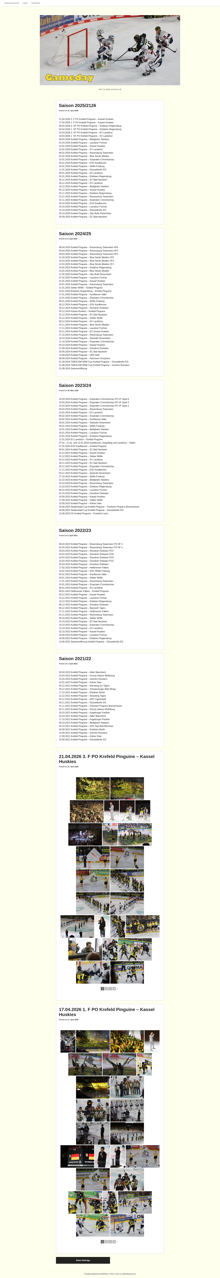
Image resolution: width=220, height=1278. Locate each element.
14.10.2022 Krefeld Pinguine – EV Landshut (81, 628)
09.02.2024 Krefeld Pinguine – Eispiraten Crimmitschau (86, 416)
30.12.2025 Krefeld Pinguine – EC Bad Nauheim (83, 180)
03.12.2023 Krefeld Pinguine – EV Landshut (81, 459)
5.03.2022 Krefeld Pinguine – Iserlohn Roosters (83, 679)
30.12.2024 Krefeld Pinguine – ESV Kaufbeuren (82, 304)
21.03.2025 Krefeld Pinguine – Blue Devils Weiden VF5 (86, 257)
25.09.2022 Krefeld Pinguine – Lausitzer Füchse (83, 635)
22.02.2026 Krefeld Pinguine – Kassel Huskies (82, 146)
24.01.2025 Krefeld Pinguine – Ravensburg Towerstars (86, 284)
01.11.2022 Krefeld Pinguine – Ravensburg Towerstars (86, 615)
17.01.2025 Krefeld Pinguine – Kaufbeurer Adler (83, 294)
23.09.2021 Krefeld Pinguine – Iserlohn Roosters (83, 733)
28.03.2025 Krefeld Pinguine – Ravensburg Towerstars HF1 (88, 254)
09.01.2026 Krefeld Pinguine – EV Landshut (81, 173)
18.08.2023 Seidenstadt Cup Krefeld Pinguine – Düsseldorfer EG (91, 510)
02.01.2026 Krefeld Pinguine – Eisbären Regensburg (85, 176)
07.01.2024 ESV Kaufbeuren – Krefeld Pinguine (82, 446)
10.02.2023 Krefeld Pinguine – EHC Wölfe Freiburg (84, 571)
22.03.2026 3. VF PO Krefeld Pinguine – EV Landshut (86, 132)
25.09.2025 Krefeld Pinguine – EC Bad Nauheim (83, 217)
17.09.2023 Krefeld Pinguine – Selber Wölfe (81, 500)
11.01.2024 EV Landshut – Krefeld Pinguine (81, 439)
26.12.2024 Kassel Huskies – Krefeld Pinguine (82, 311)
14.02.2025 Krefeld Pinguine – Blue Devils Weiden (84, 271)
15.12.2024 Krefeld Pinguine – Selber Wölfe (81, 318)
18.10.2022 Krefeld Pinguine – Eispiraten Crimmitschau (86, 625)
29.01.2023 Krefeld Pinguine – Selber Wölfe (81, 578)
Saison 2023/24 (75, 385)
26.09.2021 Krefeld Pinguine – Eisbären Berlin (82, 729)
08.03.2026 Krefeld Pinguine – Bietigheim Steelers (84, 139)
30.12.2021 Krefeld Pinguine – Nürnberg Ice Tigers (84, 686)
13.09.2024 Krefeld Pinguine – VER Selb (79, 355)
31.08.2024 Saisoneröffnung (73, 368)
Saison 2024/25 (75, 233)
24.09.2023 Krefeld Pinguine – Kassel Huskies (82, 496)
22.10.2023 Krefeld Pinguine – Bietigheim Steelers (84, 480)
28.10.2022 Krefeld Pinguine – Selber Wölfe (81, 618)
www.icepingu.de (11, 3)
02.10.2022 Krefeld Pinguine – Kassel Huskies (82, 631)
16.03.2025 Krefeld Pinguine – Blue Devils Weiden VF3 (86, 261)
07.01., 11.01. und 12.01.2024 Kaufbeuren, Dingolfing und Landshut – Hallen (97, 443)
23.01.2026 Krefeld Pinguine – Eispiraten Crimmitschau (86, 159)
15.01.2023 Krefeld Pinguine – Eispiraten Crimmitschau (86, 584)
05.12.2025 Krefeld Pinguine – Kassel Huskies (82, 190)
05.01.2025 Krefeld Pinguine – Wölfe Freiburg (82, 301)
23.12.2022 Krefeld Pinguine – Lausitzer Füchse (83, 598)
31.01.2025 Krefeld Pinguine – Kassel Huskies (82, 281)
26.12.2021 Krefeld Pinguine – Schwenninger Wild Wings (87, 689)
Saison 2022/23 (75, 530)
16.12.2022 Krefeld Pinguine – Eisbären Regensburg (85, 601)
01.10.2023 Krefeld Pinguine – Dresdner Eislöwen (84, 493)
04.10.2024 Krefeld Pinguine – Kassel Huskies (82, 345)
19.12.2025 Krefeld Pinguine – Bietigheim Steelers (84, 186)
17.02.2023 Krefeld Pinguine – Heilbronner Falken (84, 567)
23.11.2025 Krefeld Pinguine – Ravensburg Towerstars (86, 196)
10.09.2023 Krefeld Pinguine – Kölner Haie (80, 503)
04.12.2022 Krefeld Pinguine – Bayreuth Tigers (82, 608)
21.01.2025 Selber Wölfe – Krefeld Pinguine (81, 288)
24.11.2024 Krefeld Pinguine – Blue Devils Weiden (84, 325)
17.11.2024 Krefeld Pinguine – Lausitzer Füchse (83, 328)
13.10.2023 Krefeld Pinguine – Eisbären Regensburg (85, 486)
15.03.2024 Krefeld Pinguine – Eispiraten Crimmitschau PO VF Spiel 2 (94, 406)
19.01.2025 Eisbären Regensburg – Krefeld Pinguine (85, 291)
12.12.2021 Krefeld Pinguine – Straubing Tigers (82, 696)
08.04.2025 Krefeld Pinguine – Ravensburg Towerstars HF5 (88, 247)
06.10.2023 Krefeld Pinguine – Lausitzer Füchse (83, 490)
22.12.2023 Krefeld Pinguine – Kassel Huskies (82, 453)
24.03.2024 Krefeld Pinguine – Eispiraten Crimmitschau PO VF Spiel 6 (94, 399)
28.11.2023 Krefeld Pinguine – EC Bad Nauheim (83, 463)
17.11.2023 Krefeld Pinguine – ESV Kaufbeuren (82, 470)
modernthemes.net (129, 1274)
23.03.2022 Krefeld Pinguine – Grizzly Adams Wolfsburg (87, 675)
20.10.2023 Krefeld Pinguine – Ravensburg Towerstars (86, 483)
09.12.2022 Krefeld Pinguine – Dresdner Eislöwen (84, 604)
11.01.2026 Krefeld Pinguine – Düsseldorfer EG (82, 169)
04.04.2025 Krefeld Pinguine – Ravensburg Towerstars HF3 (88, 250)
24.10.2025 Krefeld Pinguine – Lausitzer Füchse (83, 206)
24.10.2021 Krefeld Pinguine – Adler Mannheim (82, 716)
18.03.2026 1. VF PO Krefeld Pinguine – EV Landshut (86, 136)
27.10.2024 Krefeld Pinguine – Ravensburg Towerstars (86, 335)
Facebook (35, 3)
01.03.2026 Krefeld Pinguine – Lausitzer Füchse (83, 143)
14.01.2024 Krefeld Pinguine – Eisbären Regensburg (85, 436)
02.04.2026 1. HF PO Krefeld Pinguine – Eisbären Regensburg (90, 129)
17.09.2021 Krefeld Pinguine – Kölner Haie (80, 736)
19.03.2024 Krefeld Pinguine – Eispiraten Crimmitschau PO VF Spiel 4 (94, 402)
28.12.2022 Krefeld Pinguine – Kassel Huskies (82, 594)
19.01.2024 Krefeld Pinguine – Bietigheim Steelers (84, 429)
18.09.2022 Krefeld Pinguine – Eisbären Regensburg (85, 638)
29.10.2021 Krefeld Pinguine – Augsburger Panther (84, 712)
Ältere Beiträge (83, 1260)
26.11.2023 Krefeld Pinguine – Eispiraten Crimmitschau (86, 466)
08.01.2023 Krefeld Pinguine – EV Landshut (81, 588)
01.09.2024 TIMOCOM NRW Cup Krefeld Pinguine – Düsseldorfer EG (94, 362)
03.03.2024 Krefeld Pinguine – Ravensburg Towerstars (86, 409)
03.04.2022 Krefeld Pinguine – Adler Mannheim (82, 672)
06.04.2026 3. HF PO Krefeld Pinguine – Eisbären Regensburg (90, 126)
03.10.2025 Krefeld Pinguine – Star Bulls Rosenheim (85, 213)
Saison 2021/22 (75, 658)
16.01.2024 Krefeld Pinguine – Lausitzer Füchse (83, 433)
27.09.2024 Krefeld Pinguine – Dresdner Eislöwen (84, 348)
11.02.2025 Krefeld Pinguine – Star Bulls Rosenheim (85, 274)
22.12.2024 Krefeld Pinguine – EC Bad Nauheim (83, 314)
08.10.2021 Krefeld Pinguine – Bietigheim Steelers (84, 723)
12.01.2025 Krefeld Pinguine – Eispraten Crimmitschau (86, 298)
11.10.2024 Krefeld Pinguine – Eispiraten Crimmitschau (86, 341)
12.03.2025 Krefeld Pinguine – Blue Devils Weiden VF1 (86, 264)
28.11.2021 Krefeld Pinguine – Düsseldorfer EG (82, 702)
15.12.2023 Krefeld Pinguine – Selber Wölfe (81, 456)
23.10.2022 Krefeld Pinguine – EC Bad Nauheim (83, 621)
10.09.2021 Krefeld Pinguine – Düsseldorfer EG (82, 739)
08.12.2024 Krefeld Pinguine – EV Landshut (81, 321)
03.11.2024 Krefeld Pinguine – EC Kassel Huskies (84, 331)
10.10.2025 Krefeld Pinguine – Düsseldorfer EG (82, 210)
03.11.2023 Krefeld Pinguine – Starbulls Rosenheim (84, 473)
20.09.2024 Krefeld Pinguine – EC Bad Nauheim (83, 351)
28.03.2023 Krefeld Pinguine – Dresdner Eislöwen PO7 (86, 551)
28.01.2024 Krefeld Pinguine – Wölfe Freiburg (82, 426)
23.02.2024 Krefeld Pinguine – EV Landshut (81, 412)
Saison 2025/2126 (77, 105)
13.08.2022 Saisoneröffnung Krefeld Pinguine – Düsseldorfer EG (91, 641)
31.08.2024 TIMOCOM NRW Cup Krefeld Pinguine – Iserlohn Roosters (94, 365)
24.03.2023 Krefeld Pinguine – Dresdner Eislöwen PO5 (86, 554)
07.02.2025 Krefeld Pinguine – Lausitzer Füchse (83, 277)
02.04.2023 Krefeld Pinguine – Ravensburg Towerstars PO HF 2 (91, 547)
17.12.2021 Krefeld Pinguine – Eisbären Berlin (82, 692)
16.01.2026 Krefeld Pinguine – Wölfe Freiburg (82, 166)
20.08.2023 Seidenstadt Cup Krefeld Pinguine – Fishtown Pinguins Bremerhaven (99, 507)
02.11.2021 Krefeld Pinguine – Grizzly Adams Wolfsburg (87, 709)
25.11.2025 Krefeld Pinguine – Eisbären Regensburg (85, 193)
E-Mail (25, 3)
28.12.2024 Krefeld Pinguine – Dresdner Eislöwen (84, 308)
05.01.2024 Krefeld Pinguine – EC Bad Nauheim (83, 449)
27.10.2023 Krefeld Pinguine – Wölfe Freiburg (82, 476)
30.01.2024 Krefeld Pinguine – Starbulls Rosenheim (84, 422)
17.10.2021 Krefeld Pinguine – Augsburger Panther (84, 719)
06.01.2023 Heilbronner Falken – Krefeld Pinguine (84, 591)
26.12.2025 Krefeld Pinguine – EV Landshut (81, 183)
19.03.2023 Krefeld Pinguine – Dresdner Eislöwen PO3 (86, 557)
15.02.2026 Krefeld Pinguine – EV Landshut (81, 149)
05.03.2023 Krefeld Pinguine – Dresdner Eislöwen (84, 564)
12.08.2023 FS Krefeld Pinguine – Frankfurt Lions (83, 513)
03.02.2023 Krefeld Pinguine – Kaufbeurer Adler (83, 574)
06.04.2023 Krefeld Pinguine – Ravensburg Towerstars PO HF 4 (91, 544)
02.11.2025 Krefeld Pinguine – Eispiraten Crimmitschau (86, 200)
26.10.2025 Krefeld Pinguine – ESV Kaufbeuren (82, 203)
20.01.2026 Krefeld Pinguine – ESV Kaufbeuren (82, 163)
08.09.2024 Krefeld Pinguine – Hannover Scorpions (84, 358)
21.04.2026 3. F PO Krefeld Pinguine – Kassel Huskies (86, 119)
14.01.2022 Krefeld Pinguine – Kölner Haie (80, 682)
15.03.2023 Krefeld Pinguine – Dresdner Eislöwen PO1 (86, 561)
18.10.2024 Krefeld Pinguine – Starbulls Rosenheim (84, 338)
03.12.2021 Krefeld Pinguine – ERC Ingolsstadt (82, 699)
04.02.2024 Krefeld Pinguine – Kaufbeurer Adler (83, 419)
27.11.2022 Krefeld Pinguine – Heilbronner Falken (84, 611)
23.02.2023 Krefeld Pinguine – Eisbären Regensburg (85, 267)
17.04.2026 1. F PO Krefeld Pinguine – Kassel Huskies (86, 122)
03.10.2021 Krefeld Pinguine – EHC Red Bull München (86, 726)
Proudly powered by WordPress (96, 1274)
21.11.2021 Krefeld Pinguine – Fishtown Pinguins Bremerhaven (90, 706)
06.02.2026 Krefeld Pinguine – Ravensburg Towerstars (86, 153)
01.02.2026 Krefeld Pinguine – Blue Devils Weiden (84, 156)
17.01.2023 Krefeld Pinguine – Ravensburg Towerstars (86, 581)
